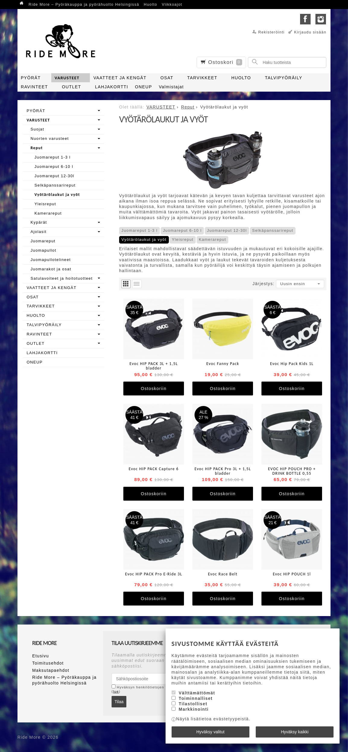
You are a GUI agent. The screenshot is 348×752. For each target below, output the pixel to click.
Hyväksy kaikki (294, 731)
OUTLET (71, 86)
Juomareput (42, 241)
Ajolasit (38, 231)
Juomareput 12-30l (227, 230)
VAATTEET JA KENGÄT (120, 77)
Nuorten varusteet (49, 138)
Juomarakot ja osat (50, 269)
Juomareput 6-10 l (182, 230)
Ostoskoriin (153, 388)
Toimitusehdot (48, 663)
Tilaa (119, 701)
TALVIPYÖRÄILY (283, 77)
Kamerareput (212, 239)
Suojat (37, 129)
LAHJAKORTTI (111, 86)
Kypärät (38, 222)
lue (116, 691)
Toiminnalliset (196, 698)
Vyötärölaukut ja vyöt (144, 239)
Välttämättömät (197, 692)
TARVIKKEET (202, 77)
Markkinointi (193, 709)
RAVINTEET (34, 86)
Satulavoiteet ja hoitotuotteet (61, 278)
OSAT (166, 77)
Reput (36, 147)
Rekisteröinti (271, 32)
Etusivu (40, 655)
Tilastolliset (193, 703)
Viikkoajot (172, 4)
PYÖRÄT (31, 77)
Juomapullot (43, 250)
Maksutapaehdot (50, 670)
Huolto (150, 4)
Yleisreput (183, 239)
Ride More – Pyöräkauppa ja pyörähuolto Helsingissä (84, 4)
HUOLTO (241, 77)
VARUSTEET (67, 77)
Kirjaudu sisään (310, 32)
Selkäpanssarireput (272, 230)
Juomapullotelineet (50, 259)
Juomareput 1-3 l (140, 230)
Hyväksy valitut (210, 731)
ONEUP (143, 86)
